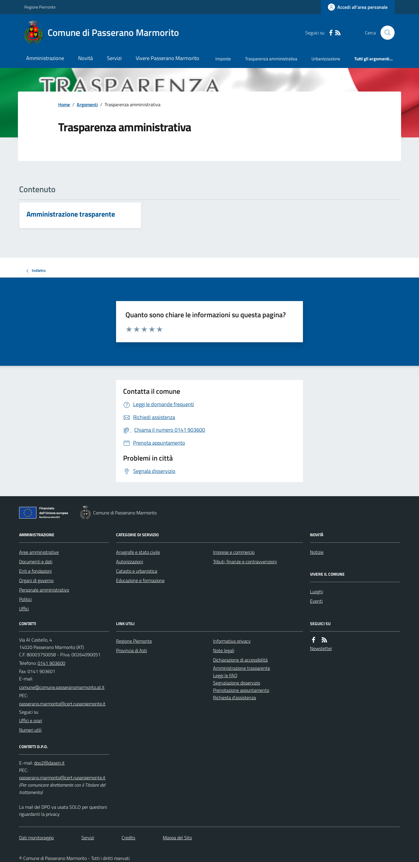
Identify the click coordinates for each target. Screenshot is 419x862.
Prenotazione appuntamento (241, 690)
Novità (85, 58)
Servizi (114, 58)
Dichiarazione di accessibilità (240, 659)
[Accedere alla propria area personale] (358, 7)
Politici (25, 599)
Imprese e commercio (233, 552)
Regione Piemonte (40, 7)
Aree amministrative (39, 552)
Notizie (317, 552)
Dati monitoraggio (36, 837)
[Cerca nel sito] (385, 33)
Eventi (316, 600)
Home (64, 104)
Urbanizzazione (325, 58)
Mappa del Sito (177, 837)
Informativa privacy (232, 641)
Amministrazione (45, 58)
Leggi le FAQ (225, 675)
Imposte (223, 58)
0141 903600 (51, 663)
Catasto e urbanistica (136, 570)
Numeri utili (30, 729)
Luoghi (316, 591)
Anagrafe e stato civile (138, 552)
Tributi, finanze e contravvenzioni (245, 561)
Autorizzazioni (129, 561)
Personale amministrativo (44, 589)
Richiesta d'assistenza (234, 697)
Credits (128, 837)
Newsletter (321, 648)
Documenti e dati (35, 561)
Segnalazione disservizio (236, 682)
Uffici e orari (30, 720)
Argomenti (87, 104)
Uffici (24, 608)
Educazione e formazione (140, 580)
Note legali (223, 650)
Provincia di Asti (131, 650)
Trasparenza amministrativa (271, 58)
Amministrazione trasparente (241, 668)
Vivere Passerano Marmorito (167, 58)
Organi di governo (36, 580)
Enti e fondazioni (35, 570)
